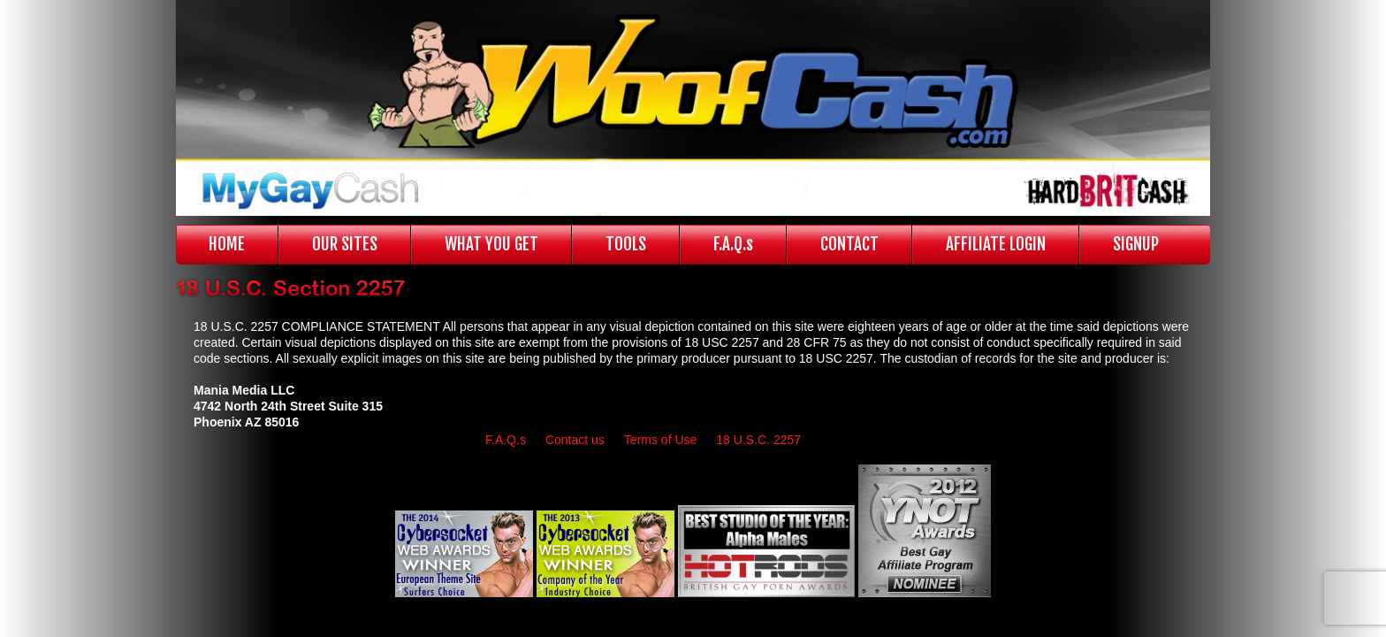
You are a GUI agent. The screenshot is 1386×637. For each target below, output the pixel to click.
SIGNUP (1136, 244)
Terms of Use (660, 440)
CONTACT (849, 244)
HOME (227, 244)
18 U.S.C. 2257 (758, 440)
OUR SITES (344, 244)
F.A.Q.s (733, 244)
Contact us (575, 440)
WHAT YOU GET (491, 244)
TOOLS (625, 244)
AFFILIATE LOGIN (996, 244)
